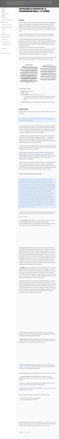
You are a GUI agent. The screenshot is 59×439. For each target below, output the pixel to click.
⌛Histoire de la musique (6, 24)
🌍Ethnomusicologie (5, 34)
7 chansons (21, 432)
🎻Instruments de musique (7, 27)
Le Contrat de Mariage (31, 154)
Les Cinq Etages (43, 154)
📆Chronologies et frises (6, 36)
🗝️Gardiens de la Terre (6, 44)
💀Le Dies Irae (4, 39)
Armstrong (22, 388)
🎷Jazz (3, 32)
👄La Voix (3, 29)
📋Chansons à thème (6, 41)
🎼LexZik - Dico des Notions (7, 20)
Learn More (28, 6)
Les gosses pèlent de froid (48, 388)
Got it (33, 6)
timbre (28, 432)
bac (25, 432)
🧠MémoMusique (5, 22)
